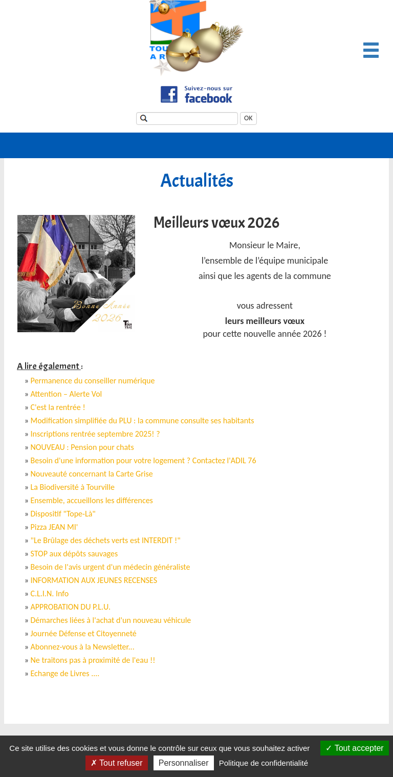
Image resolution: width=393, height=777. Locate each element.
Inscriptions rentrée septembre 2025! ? (95, 434)
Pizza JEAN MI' (54, 527)
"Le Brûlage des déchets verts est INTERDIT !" (106, 540)
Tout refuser (117, 763)
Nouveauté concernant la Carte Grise (92, 474)
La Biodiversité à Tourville (73, 487)
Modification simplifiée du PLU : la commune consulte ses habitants (142, 420)
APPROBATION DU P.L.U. (71, 607)
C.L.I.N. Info (50, 593)
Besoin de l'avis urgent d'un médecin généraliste (110, 567)
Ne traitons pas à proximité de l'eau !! (93, 660)
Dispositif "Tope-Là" (63, 514)
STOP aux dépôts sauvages (74, 553)
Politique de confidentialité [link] (263, 763)
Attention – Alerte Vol (66, 394)
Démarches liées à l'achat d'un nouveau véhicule (111, 620)
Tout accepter (354, 748)
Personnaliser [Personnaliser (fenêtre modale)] (184, 763)
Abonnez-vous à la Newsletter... (83, 647)
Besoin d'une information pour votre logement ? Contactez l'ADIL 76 (143, 460)
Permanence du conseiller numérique (93, 380)
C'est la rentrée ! (58, 407)
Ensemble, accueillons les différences (92, 500)
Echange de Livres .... (65, 673)
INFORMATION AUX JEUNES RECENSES (94, 580)
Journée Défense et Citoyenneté (84, 633)
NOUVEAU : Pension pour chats (82, 447)
